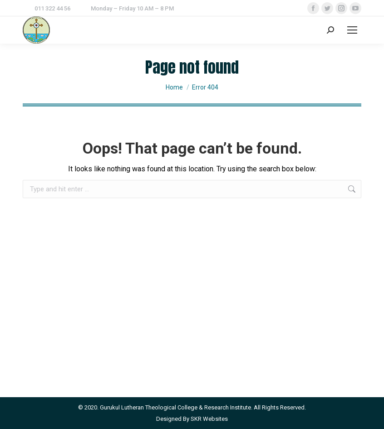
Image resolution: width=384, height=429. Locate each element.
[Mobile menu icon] (352, 30)
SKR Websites (209, 418)
